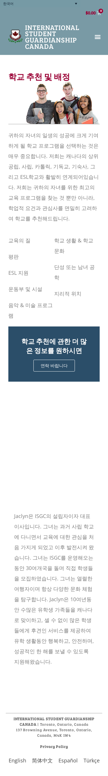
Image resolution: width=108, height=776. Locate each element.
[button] (97, 36)
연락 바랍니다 (54, 365)
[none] (40, 3)
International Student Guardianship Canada (52, 37)
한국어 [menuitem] (8, 3)
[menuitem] (40, 3)
